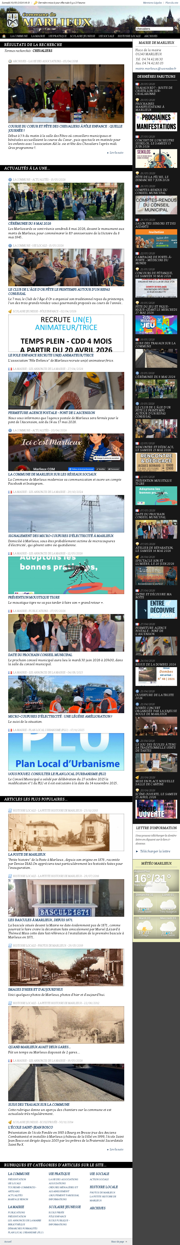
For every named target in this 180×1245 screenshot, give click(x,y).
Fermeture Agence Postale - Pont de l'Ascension (51, 413)
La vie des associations (44, 61)
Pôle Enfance (49, 311)
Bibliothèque (16, 1224)
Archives (151, 36)
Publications (38, 611)
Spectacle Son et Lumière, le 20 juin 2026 (156, 572)
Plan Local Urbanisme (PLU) (48, 730)
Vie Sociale (106, 36)
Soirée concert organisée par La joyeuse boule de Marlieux (156, 721)
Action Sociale (99, 1179)
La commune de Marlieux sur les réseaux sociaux (52, 474)
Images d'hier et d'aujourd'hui (35, 989)
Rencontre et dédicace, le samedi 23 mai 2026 (156, 459)
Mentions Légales (152, 2)
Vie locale (39, 245)
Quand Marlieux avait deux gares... (39, 1047)
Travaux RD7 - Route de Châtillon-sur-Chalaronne (154, 91)
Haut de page (117, 1241)
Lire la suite (115, 152)
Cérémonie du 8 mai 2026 (29, 223)
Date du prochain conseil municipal (40, 655)
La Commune (19, 36)
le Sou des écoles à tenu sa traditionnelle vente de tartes (156, 757)
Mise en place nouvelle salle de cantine (155, 783)
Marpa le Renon (18, 1199)
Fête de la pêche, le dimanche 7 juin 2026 (152, 179)
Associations (57, 1183)
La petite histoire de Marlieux (60, 810)
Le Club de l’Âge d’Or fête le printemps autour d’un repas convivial (156, 422)
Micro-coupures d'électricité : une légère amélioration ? (60, 716)
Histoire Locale (129, 36)
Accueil (7, 1241)
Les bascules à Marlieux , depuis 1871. (40, 920)
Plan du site (171, 2)
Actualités (40, 179)
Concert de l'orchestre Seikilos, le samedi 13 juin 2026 (156, 153)
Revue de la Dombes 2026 (156, 674)
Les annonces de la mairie (47, 369)
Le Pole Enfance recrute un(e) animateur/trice (51, 355)
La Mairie (38, 36)
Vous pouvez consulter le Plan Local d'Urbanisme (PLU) (57, 774)
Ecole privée (48, 1122)
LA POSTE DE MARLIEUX (26, 854)
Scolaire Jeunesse (82, 36)
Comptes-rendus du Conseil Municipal (156, 201)
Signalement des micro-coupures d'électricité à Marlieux (60, 536)
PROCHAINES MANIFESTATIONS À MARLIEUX (156, 116)
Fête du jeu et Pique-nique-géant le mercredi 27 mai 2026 (156, 319)
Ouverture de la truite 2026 (154, 697)
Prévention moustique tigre (34, 597)
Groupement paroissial (64, 1195)
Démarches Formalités (23, 1228)
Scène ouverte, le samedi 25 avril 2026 (156, 806)
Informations (58, 1199)
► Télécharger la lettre (152, 851)
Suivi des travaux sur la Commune (38, 1104)
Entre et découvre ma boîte (156, 606)
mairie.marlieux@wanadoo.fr (155, 68)
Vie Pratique (58, 36)
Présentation (17, 1179)
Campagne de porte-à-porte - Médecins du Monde (153, 260)
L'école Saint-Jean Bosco (30, 1127)
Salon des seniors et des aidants (156, 235)
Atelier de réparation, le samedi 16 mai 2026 (154, 549)
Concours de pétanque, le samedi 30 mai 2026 (156, 285)
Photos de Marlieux (52, 945)
